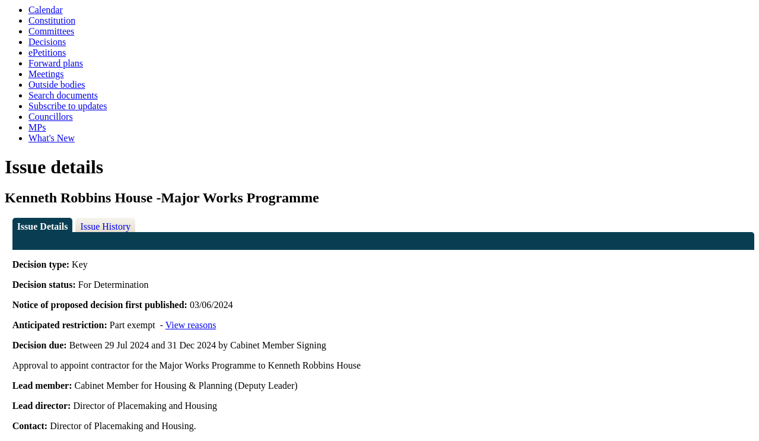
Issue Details (42, 226)
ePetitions (47, 52)
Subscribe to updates (67, 106)
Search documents (63, 95)
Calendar (45, 10)
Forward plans (55, 63)
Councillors (50, 117)
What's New (51, 138)
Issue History (105, 226)
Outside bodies (56, 85)
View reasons (190, 325)
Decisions (47, 42)
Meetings (46, 74)
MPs (37, 127)
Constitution (51, 20)
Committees (51, 31)
